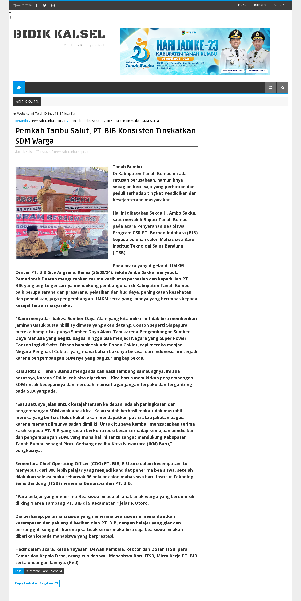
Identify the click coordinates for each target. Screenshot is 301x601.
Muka (242, 5)
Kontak (279, 5)
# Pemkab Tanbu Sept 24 (44, 571)
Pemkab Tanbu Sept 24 (48, 120)
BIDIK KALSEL (59, 34)
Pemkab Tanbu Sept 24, (72, 152)
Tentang (260, 5)
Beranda (21, 120)
